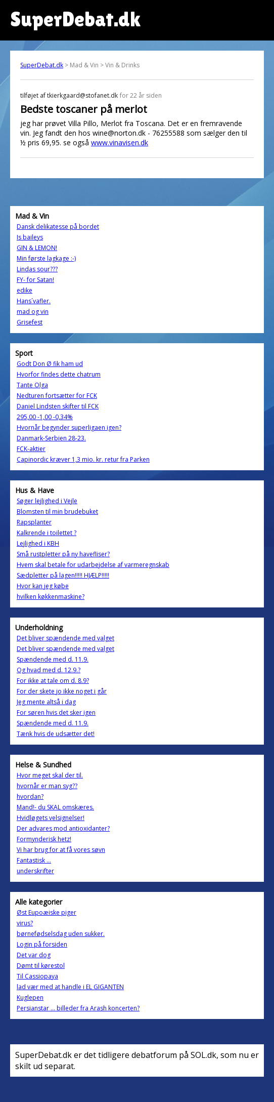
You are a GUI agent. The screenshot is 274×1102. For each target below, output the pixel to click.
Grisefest (29, 322)
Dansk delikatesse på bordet (58, 226)
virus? (25, 923)
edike (24, 290)
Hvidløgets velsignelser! (50, 817)
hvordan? (30, 796)
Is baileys (30, 237)
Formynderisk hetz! (44, 839)
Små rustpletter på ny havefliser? (63, 554)
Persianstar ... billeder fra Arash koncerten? (78, 1008)
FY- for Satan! (35, 279)
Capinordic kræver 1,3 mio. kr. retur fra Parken (83, 459)
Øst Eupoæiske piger (46, 912)
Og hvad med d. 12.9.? (48, 670)
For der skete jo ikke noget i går (62, 691)
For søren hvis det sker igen (56, 712)
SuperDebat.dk (41, 65)
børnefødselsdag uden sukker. (61, 933)
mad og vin (33, 311)
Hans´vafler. (34, 301)
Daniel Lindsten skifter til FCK (58, 406)
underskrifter (35, 871)
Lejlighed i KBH (38, 543)
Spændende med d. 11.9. (52, 659)
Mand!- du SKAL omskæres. (55, 807)
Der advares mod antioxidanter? (63, 828)
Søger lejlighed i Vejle (47, 501)
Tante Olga (32, 385)
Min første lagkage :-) (46, 258)
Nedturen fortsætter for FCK (57, 395)
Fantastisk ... (34, 860)
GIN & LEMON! (37, 247)
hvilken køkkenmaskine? (50, 596)
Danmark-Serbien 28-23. (51, 438)
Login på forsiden (42, 944)
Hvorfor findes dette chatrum (59, 374)
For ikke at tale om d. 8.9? (53, 680)
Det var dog (34, 955)
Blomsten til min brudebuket (57, 511)
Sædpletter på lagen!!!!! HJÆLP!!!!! (63, 575)
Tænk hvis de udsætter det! (56, 733)
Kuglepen (30, 997)
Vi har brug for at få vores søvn (61, 849)
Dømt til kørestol (41, 965)
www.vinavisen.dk (119, 142)
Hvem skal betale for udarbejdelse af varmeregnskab (93, 564)
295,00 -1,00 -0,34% (45, 417)
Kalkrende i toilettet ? (46, 532)
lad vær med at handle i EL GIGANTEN (70, 987)
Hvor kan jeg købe (43, 586)
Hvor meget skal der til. (50, 775)
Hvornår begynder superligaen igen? (69, 427)
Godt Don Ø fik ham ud (50, 363)
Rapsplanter (34, 522)
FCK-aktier (31, 448)
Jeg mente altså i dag (46, 702)
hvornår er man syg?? (47, 786)
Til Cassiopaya (37, 976)
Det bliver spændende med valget (65, 638)
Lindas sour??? (37, 269)
